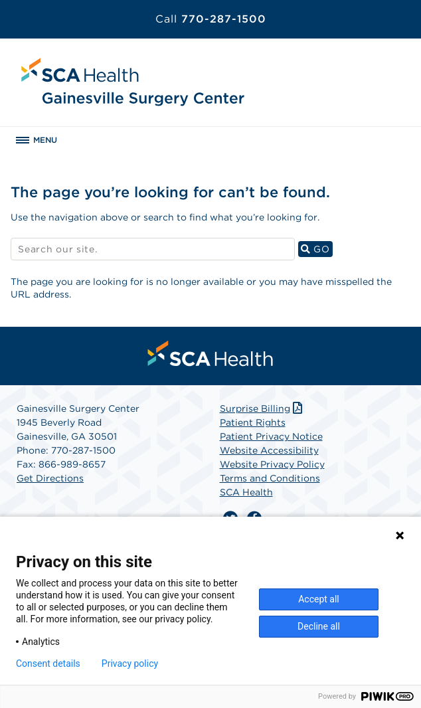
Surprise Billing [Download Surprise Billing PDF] (262, 408)
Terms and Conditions (270, 478)
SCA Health (246, 492)
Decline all (318, 626)
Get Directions (50, 478)
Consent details (48, 663)
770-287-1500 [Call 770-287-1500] (210, 19)
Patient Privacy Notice (271, 436)
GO (317, 248)
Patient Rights (253, 422)
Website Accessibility (269, 450)
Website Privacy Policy (272, 464)
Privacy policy (130, 663)
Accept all (318, 599)
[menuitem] (210, 353)
